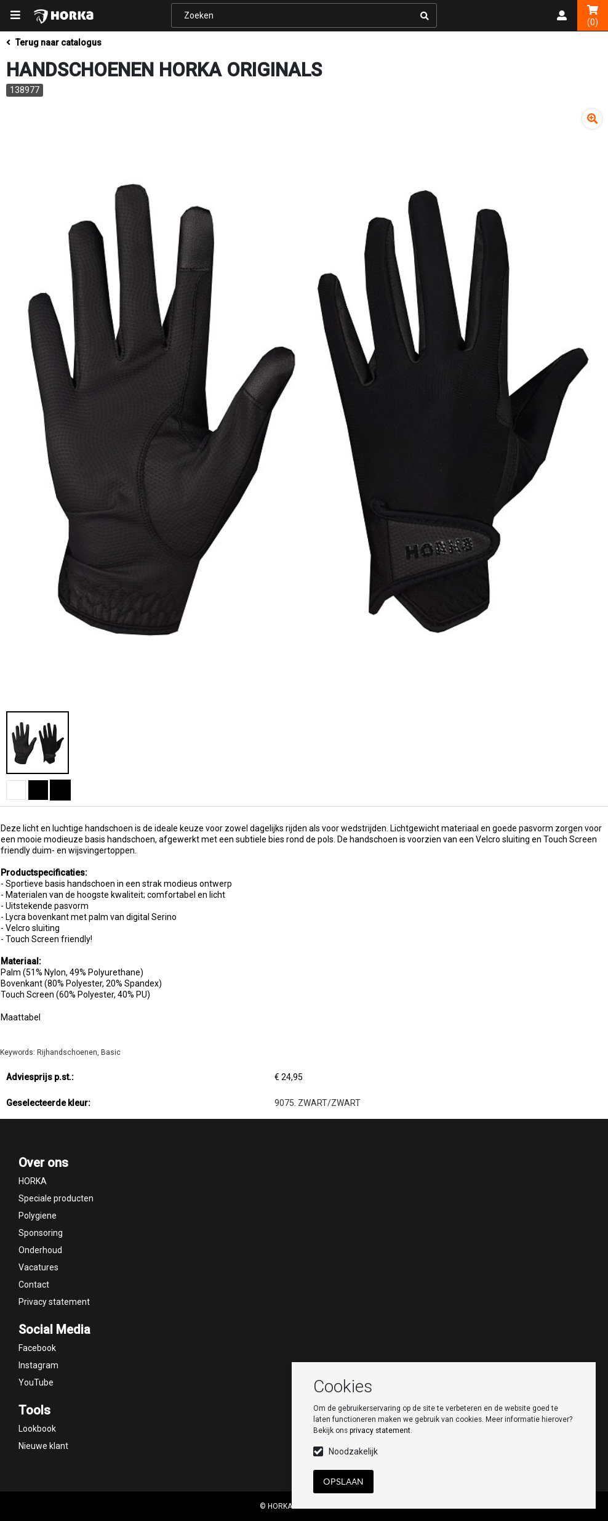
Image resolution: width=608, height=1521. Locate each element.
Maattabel (21, 1017)
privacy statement (380, 1430)
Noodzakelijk (353, 1451)
